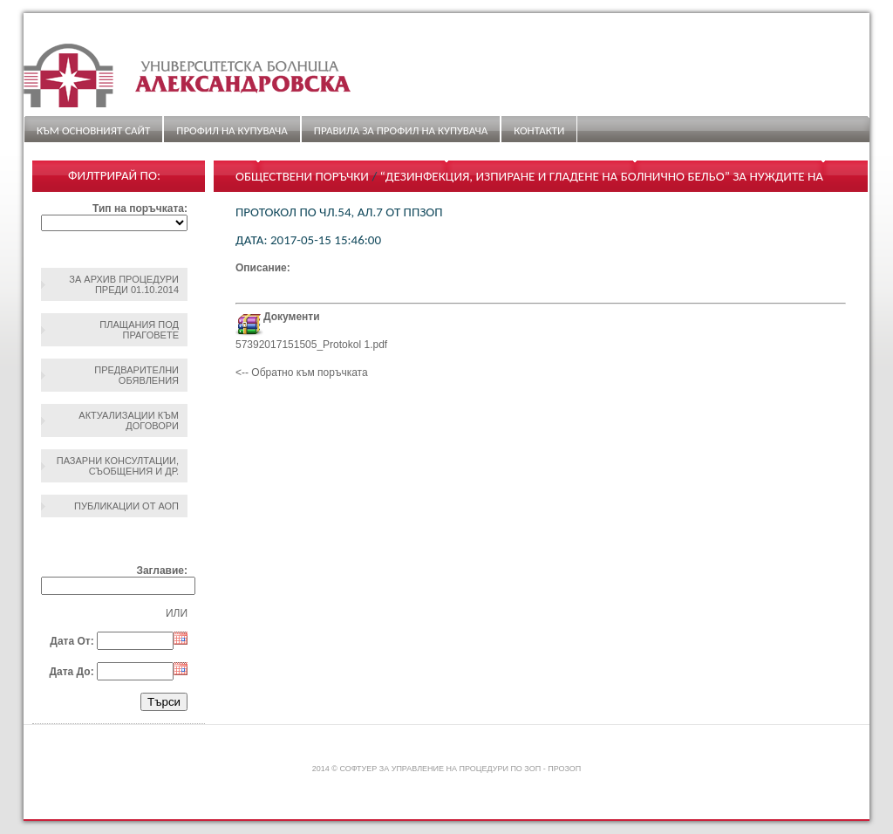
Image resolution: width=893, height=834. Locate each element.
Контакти (539, 130)
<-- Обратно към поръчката (301, 372)
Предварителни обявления (136, 375)
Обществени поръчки (302, 176)
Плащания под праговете (139, 329)
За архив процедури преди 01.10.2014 (124, 284)
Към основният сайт (93, 130)
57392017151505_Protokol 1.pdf (311, 344)
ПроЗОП (564, 768)
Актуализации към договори (128, 420)
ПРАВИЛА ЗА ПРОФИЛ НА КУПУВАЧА (400, 130)
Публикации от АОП (126, 506)
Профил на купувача (231, 130)
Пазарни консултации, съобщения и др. (118, 465)
